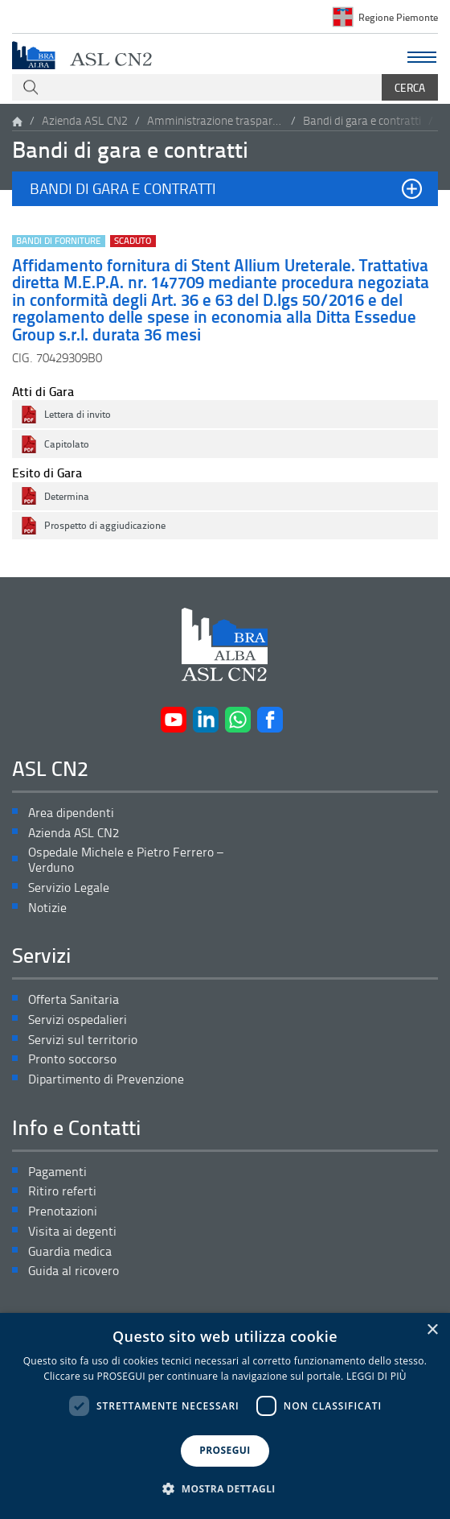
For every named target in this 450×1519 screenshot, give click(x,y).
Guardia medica (70, 1251)
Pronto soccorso (72, 1059)
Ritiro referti (62, 1191)
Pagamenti (57, 1171)
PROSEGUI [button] (224, 1450)
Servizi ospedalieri (77, 1019)
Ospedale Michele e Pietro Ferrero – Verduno (125, 859)
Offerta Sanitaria (73, 999)
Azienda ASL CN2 (85, 120)
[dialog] (225, 1416)
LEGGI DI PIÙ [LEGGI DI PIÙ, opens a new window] (376, 1376)
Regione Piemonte (398, 17)
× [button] (432, 1330)
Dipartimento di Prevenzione (106, 1079)
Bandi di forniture (58, 241)
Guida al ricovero (73, 1270)
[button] (225, 188)
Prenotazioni (62, 1211)
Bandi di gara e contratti (362, 120)
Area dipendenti (71, 812)
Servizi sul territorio (82, 1039)
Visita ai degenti (72, 1231)
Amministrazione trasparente (215, 120)
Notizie (47, 907)
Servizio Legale (68, 887)
